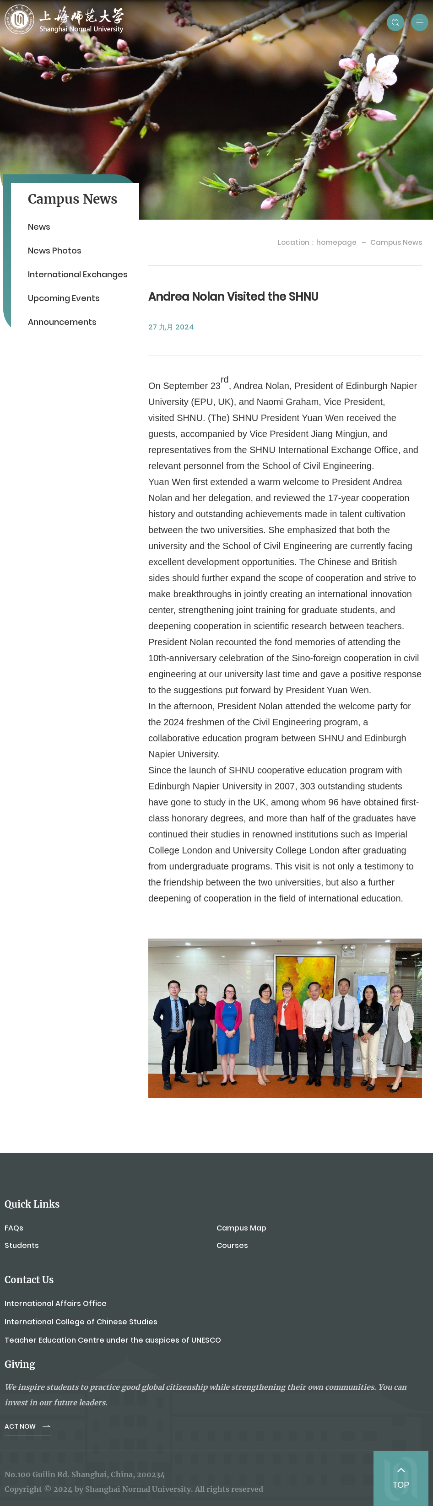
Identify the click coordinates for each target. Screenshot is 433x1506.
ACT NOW (20, 1426)
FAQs (14, 1228)
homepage (336, 242)
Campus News (396, 242)
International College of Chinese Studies (81, 1322)
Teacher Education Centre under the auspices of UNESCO (113, 1340)
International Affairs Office (56, 1303)
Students (22, 1245)
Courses (232, 1245)
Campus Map (241, 1228)
